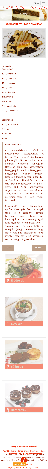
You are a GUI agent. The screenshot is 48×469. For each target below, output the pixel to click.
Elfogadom (19, 464)
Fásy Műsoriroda (38, 451)
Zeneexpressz (23, 451)
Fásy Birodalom (9, 451)
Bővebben (31, 464)
